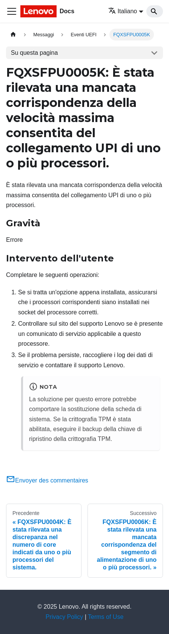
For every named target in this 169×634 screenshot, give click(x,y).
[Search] (154, 11)
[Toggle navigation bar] (11, 11)
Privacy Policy (64, 617)
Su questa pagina (34, 52)
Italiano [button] (122, 11)
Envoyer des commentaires (47, 480)
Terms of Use (105, 617)
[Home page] (13, 34)
